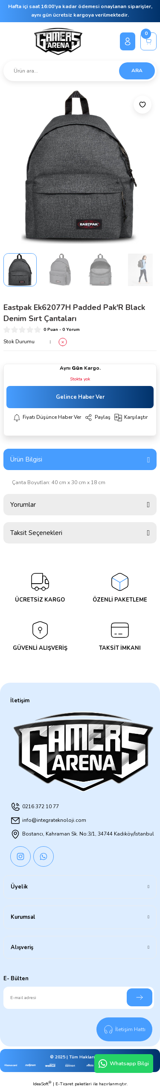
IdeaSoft (42, 1084)
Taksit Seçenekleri (36, 533)
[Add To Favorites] (142, 105)
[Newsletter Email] (78, 998)
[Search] (80, 71)
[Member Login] (127, 41)
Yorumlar (23, 504)
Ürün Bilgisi (26, 459)
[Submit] (139, 997)
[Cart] (148, 41)
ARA (137, 70)
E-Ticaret (64, 1084)
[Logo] (58, 41)
